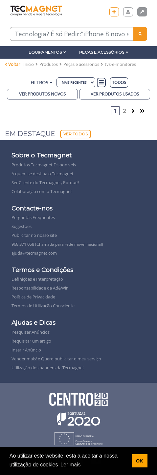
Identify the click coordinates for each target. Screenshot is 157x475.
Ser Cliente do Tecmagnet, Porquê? (45, 182)
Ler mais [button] (70, 464)
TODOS (119, 82)
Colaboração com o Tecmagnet (41, 191)
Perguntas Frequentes (33, 217)
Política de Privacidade (33, 297)
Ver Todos (75, 133)
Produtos (48, 64)
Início (28, 64)
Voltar (12, 64)
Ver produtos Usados (115, 94)
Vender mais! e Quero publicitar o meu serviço (56, 359)
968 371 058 (57, 244)
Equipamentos (47, 52)
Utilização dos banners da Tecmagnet (47, 368)
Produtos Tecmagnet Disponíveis (43, 165)
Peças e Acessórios (103, 52)
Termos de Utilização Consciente (43, 306)
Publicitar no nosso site (34, 235)
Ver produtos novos (42, 94)
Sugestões (21, 226)
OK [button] (139, 460)
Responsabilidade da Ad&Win (40, 288)
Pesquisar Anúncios (30, 332)
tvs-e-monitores (120, 64)
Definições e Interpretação (37, 279)
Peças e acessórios (81, 64)
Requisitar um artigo (31, 341)
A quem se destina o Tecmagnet (42, 174)
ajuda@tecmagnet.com (34, 253)
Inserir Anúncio (26, 350)
